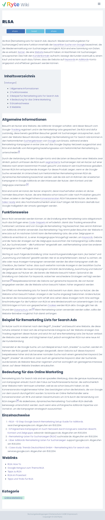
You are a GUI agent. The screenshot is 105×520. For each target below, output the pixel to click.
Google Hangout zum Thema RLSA (26, 467)
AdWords (84, 59)
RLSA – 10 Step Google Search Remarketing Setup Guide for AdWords (46, 421)
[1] (19, 152)
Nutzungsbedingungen (38, 514)
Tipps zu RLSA (14, 471)
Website (39, 52)
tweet (34, 31)
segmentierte (53, 162)
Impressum (72, 514)
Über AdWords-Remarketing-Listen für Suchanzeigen (37, 440)
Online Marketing (13, 497)
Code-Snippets (37, 222)
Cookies (52, 305)
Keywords (70, 59)
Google (52, 140)
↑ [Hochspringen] (8, 421)
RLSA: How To (14, 464)
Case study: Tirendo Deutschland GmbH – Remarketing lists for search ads (49, 447)
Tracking (15, 129)
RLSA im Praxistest (17, 475)
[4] (33, 309)
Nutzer (21, 52)
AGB (64, 514)
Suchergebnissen (33, 140)
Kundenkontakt (41, 55)
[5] (18, 400)
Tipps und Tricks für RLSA (20, 478)
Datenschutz (21, 309)
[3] (11, 280)
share (15, 31)
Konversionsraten (49, 198)
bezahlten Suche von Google (69, 44)
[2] (27, 184)
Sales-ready (8, 202)
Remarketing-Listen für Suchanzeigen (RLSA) (32, 436)
